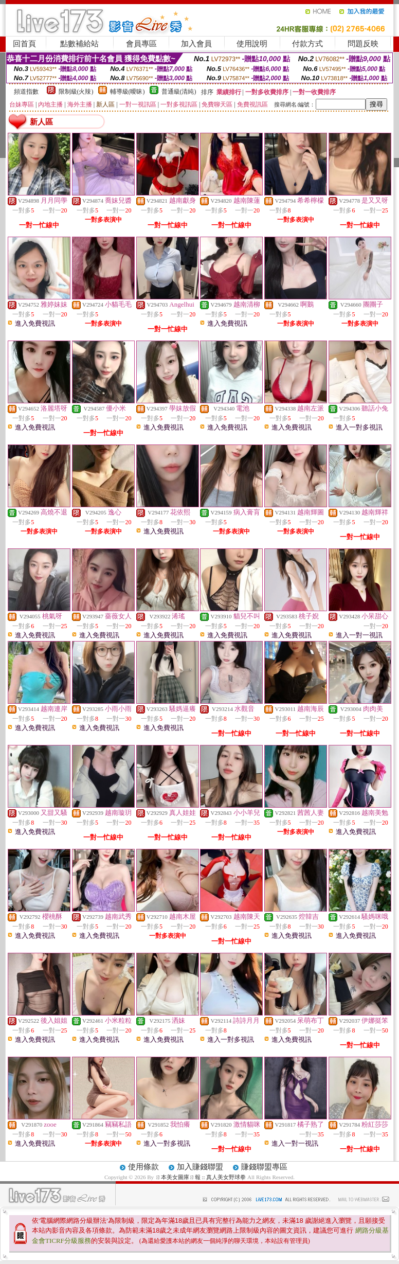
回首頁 (24, 44)
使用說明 (252, 44)
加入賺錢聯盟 (200, 1167)
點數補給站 (79, 44)
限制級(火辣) (76, 91)
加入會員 (196, 44)
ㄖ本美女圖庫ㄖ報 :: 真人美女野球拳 (200, 1177)
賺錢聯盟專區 (264, 1167)
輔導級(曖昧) (127, 91)
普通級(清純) (178, 91)
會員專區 (141, 44)
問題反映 (363, 44)
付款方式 (307, 44)
